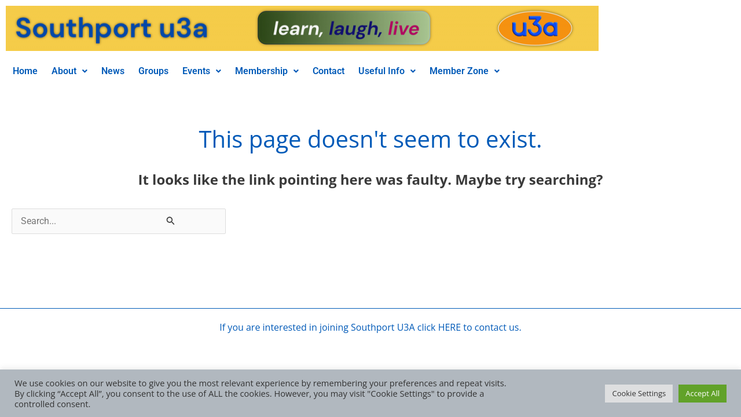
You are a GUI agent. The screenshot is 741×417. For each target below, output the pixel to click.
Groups (153, 70)
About (69, 70)
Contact (328, 70)
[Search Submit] (170, 220)
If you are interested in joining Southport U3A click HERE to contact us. (370, 327)
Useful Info (387, 70)
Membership (267, 70)
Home (25, 70)
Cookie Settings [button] (639, 393)
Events (201, 70)
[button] (69, 71)
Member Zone (465, 70)
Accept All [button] (702, 393)
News (112, 70)
